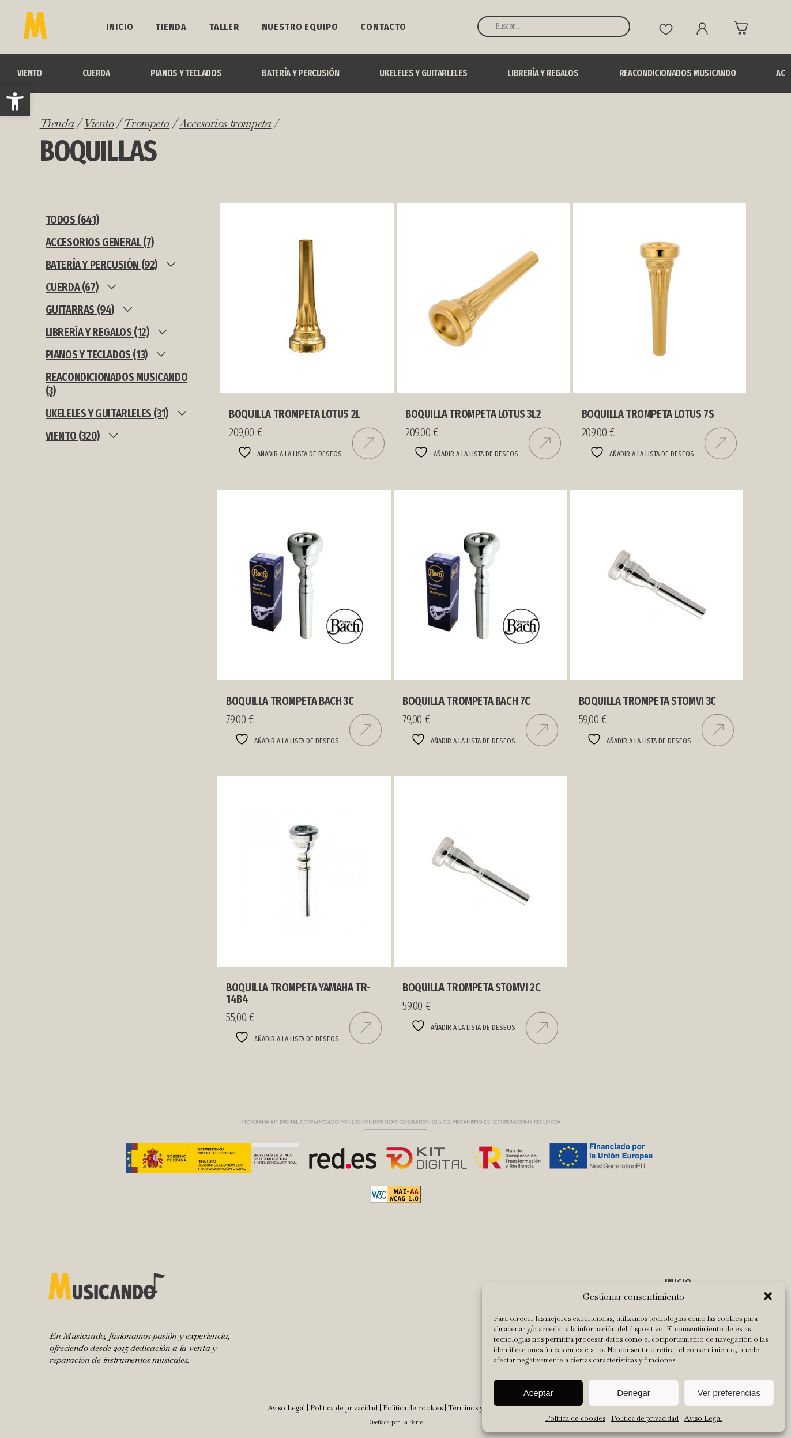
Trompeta (146, 123)
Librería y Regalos (542, 72)
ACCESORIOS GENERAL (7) (100, 242)
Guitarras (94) (80, 309)
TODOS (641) (72, 220)
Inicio (119, 27)
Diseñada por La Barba (395, 1422)
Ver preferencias (729, 1393)
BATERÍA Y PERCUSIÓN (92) (101, 264)
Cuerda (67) (72, 287)
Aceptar (538, 1393)
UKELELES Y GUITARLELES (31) (107, 413)
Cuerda (96, 72)
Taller (224, 27)
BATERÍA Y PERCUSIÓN (300, 72)
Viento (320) (73, 436)
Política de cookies (575, 1418)
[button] (15, 101)
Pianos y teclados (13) (97, 354)
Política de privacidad (645, 1418)
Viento (29, 72)
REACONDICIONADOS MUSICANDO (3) (117, 384)
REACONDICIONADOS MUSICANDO (677, 72)
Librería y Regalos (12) (97, 332)
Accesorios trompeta (225, 123)
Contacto (383, 27)
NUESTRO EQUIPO (300, 27)
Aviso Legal (703, 1418)
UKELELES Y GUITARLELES (423, 72)
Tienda (171, 27)
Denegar (633, 1393)
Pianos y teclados (186, 72)
